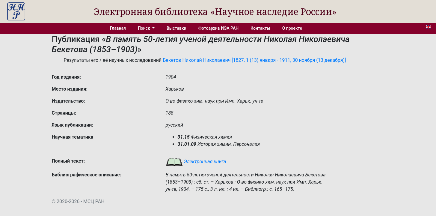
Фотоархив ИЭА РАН (218, 28)
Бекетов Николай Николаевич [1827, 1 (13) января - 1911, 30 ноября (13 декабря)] (254, 60)
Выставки (176, 28)
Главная (118, 28)
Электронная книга (196, 161)
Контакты (260, 28)
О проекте (292, 28)
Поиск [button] (144, 28)
